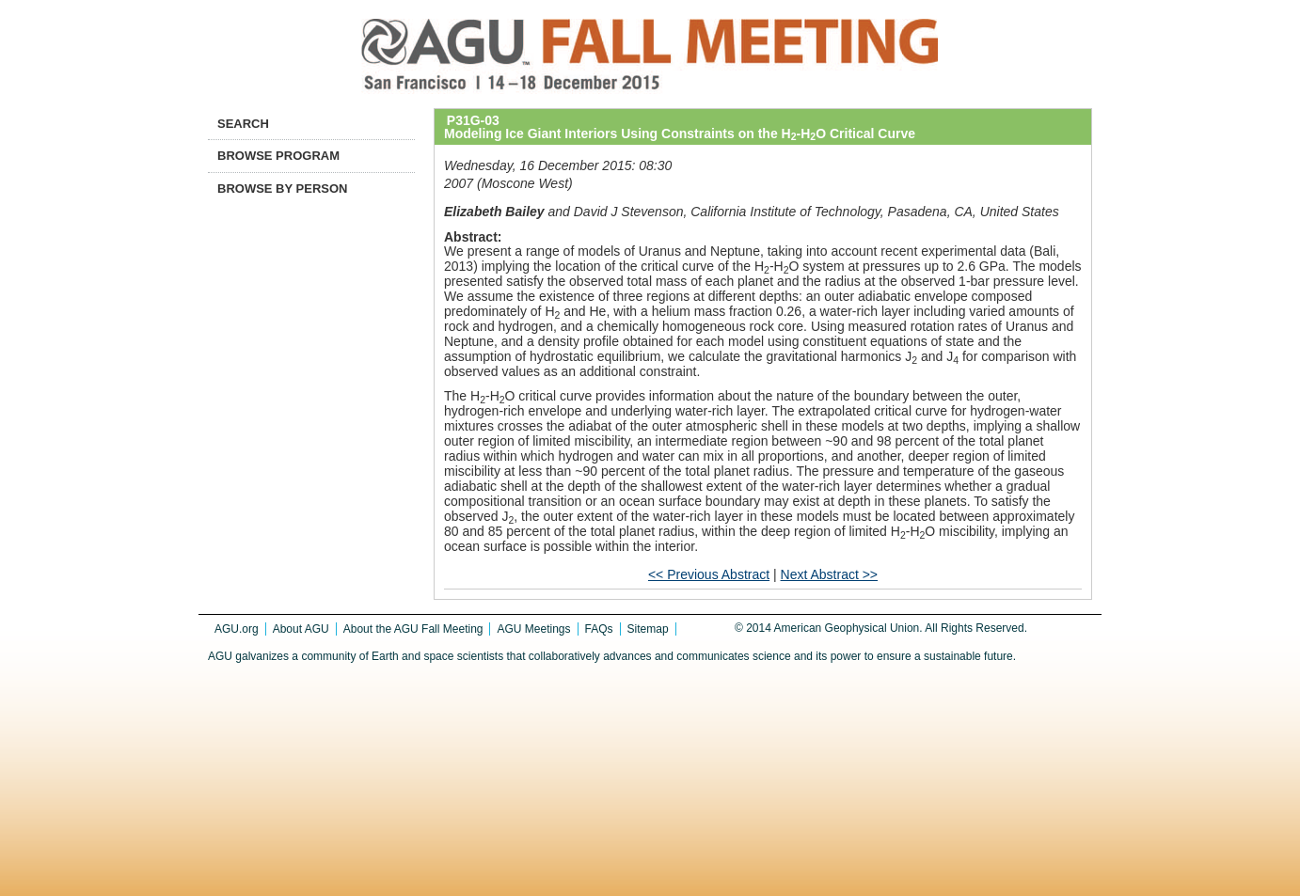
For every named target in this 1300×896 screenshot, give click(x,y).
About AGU (301, 629)
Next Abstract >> (830, 574)
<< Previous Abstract (708, 574)
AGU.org (236, 629)
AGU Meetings (533, 629)
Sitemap (648, 629)
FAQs (599, 629)
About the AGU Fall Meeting (413, 629)
